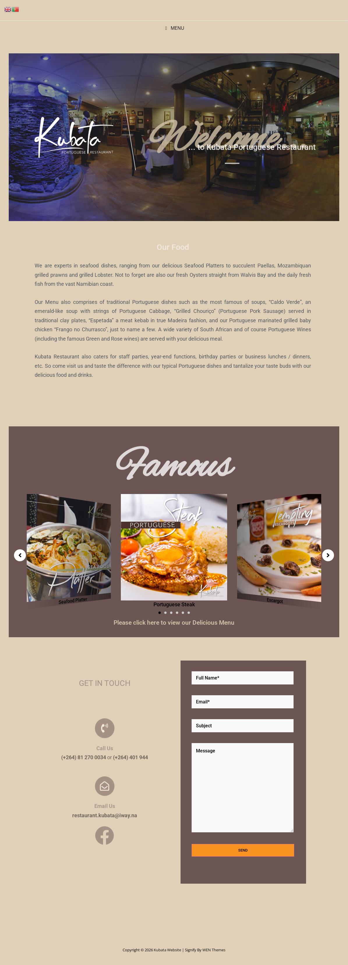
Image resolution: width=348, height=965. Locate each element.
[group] (69, 550)
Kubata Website (167, 949)
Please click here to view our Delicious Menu (174, 622)
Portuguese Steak (174, 604)
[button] (159, 613)
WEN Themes (213, 949)
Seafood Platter (73, 600)
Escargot (275, 600)
